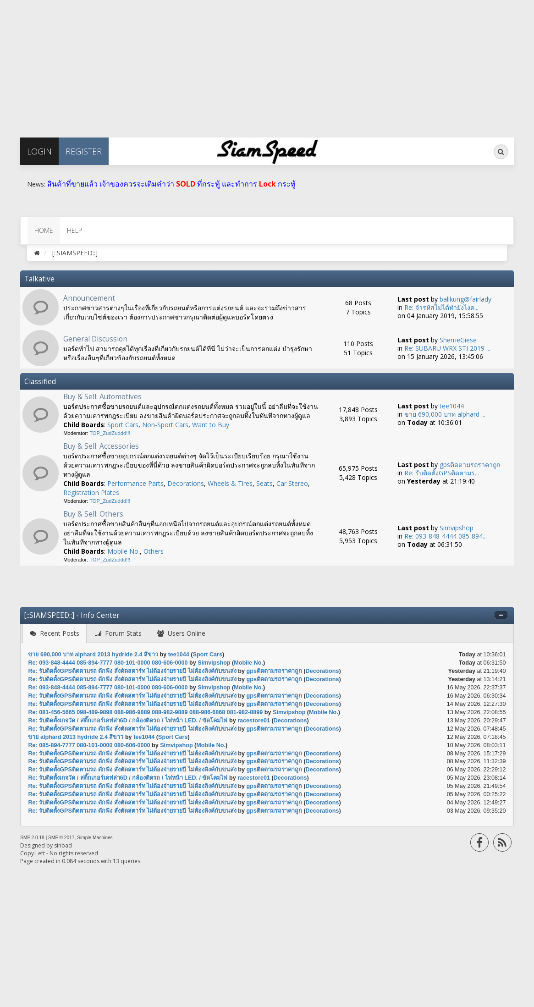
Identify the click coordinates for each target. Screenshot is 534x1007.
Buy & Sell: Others (93, 514)
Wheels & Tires (230, 483)
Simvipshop (456, 527)
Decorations (185, 483)
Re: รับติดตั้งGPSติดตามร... (441, 472)
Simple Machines (95, 837)
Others (153, 551)
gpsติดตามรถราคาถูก (470, 464)
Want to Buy (210, 424)
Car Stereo (292, 483)
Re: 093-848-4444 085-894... (445, 536)
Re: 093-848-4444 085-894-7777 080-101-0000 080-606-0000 (107, 663)
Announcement (89, 298)
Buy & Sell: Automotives (102, 397)
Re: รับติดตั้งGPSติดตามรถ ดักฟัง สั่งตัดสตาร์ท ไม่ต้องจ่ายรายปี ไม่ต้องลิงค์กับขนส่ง (132, 671)
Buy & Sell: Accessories (101, 446)
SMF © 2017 (61, 837)
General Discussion (95, 339)
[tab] (54, 633)
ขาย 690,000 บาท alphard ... (444, 414)
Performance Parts (135, 483)
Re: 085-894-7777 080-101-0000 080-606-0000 (89, 745)
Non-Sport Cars (165, 424)
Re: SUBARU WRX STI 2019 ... (447, 348)
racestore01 (253, 720)
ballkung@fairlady (465, 299)
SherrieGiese (458, 340)
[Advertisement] (267, 64)
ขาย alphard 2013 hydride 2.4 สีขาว (76, 737)
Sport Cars (122, 424)
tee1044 (452, 406)
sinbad (63, 845)
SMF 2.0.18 (32, 837)
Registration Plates (91, 492)
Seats (264, 483)
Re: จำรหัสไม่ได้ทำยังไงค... (441, 307)
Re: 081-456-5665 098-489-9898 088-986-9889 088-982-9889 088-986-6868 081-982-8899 (145, 712)
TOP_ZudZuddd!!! (109, 433)
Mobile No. (123, 551)
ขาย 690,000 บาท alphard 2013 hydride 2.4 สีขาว (94, 654)
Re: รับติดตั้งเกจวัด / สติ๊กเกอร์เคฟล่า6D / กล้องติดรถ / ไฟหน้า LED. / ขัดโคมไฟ (127, 720)
